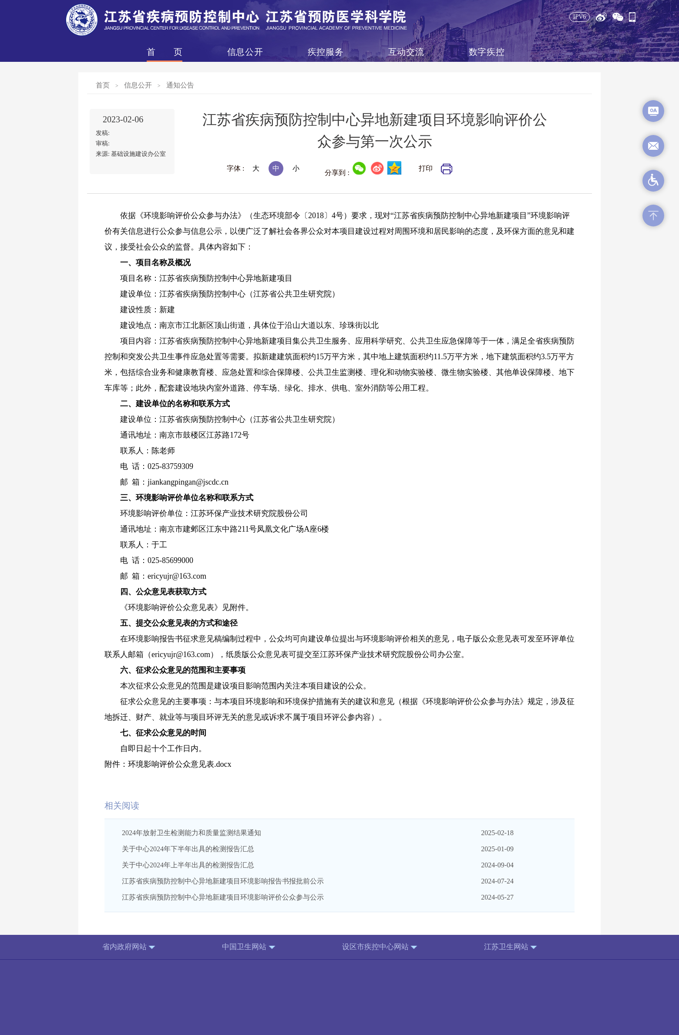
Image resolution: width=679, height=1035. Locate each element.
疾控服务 (325, 52)
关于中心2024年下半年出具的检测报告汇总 (188, 849)
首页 (164, 52)
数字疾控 (486, 52)
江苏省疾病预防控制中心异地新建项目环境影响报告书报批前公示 (223, 881)
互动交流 (406, 52)
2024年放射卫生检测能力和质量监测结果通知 (191, 832)
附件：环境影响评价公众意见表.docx (168, 764)
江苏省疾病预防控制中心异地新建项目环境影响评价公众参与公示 (223, 897)
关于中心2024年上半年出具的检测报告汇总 (188, 865)
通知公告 (180, 85)
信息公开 (245, 52)
